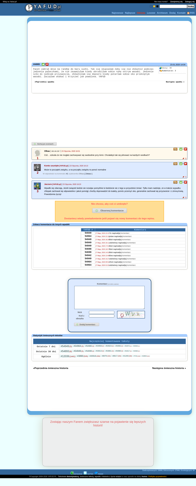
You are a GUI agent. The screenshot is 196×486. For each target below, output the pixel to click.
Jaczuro (48, 187)
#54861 (110, 358)
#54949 (66, 353)
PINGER (99, 481)
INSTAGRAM (76, 481)
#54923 (110, 353)
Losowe (151, 13)
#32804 (146, 363)
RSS (191, 13)
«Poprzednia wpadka (44, 84)
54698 (88, 255)
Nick (80, 319)
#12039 (68, 363)
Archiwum (162, 13)
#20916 (95, 363)
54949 (88, 236)
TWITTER (88, 481)
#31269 (127, 363)
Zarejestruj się (176, 2)
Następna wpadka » (175, 84)
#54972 (128, 353)
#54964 (79, 353)
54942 (88, 263)
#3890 (82, 363)
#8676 (106, 363)
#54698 (89, 358)
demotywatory (73, 484)
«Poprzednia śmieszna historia (50, 375)
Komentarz (107, 287)
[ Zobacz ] (88, 176)
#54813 (100, 358)
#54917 (128, 358)
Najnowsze (117, 13)
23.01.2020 (175, 64)
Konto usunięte (51, 168)
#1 (67, 176)
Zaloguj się (190, 2)
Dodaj (172, 13)
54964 (88, 240)
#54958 (100, 353)
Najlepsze (130, 13)
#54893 (66, 358)
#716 (137, 363)
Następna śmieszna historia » (169, 375)
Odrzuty (141, 13)
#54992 (119, 353)
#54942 (136, 353)
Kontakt (181, 13)
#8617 (116, 363)
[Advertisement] (12, 243)
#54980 (89, 353)
